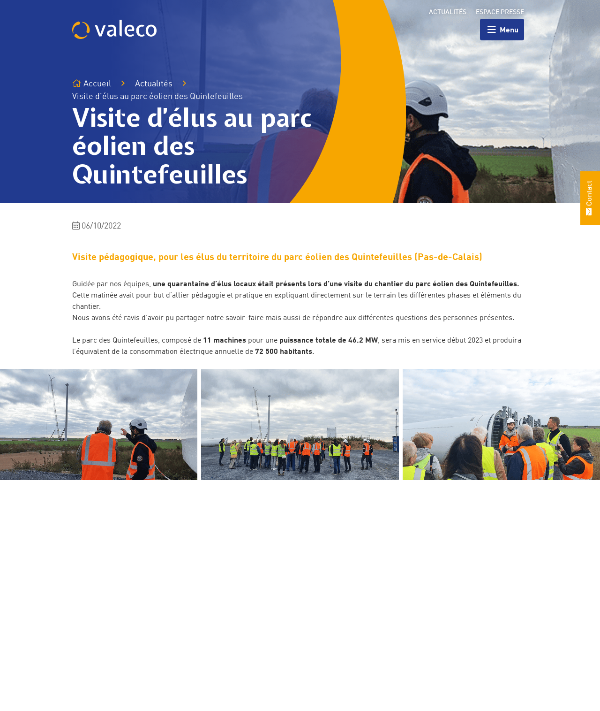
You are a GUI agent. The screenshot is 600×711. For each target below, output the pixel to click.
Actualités (447, 12)
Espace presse (500, 12)
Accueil (91, 83)
